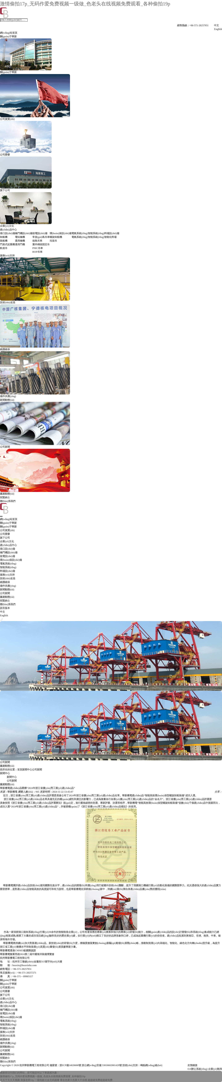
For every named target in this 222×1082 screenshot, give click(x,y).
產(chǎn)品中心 (8, 229)
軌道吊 (3, 248)
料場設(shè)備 (111, 233)
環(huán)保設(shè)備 (61, 233)
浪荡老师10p (27, 1080)
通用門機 (20, 244)
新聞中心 (27, 769)
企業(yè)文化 (7, 541)
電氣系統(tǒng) (80, 233)
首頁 (19, 769)
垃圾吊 (53, 240)
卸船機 (3, 237)
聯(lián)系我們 (7, 501)
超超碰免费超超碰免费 (100, 1080)
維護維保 (5, 582)
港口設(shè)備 (7, 233)
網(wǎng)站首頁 (8, 32)
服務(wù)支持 (7, 255)
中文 (216, 25)
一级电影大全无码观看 (47, 1080)
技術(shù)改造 (7, 578)
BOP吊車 (37, 252)
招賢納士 (5, 497)
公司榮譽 (5, 534)
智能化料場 (110, 237)
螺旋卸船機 (56, 237)
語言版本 (5, 608)
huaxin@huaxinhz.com (24, 965)
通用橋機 (20, 240)
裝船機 (3, 240)
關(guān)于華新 (8, 36)
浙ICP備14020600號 (70, 1065)
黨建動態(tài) (7, 597)
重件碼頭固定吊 (41, 244)
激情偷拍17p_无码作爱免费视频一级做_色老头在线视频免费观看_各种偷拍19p (85, 3)
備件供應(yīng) (8, 586)
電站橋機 (20, 237)
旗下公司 (5, 537)
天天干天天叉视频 (10, 1080)
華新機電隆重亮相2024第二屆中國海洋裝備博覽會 (27, 954)
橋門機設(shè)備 (23, 233)
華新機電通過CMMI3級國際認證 (18, 950)
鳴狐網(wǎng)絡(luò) (151, 1065)
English (218, 29)
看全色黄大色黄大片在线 (73, 1080)
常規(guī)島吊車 (41, 237)
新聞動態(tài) (7, 400)
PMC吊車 (37, 248)
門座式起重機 (7, 244)
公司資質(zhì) (7, 530)
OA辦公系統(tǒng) (197, 1069)
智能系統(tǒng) (96, 233)
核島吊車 (37, 240)
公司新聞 (5, 593)
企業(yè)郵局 (215, 1069)
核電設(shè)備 (39, 233)
